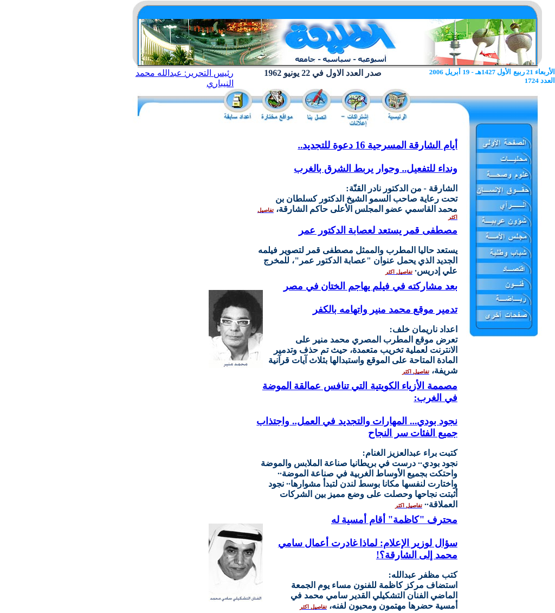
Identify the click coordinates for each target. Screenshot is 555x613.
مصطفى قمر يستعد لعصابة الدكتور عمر (378, 230)
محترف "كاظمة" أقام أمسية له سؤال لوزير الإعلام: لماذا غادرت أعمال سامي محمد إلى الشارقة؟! (367, 537)
